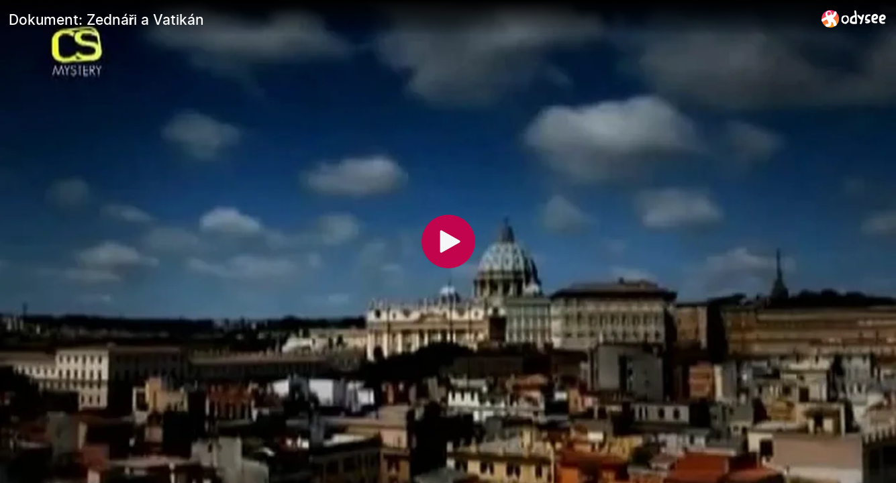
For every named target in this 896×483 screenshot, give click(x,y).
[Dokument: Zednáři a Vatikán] (409, 19)
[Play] (448, 241)
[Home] (854, 18)
